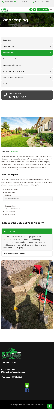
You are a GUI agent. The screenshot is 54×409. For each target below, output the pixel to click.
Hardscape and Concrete (12, 59)
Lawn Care (7, 40)
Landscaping (8, 53)
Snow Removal (8, 46)
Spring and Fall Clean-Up (12, 65)
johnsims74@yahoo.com (24, 2)
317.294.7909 (9, 2)
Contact (6, 84)
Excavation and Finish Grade (13, 71)
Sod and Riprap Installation (13, 78)
